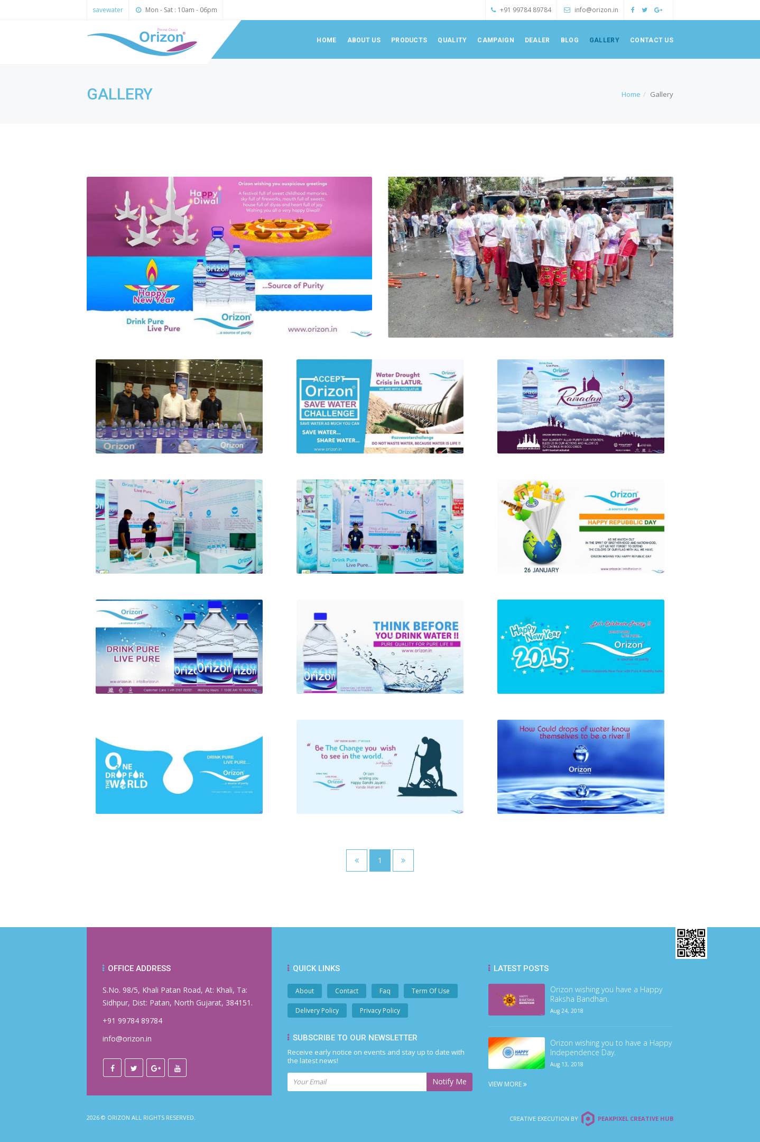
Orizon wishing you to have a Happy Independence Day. (611, 1047)
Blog (570, 40)
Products (409, 40)
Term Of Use (431, 990)
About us (364, 40)
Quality (452, 40)
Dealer (537, 40)
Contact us (651, 40)
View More (507, 1084)
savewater (107, 9)
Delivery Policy (317, 1010)
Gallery (604, 40)
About (304, 990)
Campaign (495, 40)
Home (326, 40)
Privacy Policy (380, 1010)
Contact (346, 990)
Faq (385, 990)
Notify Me (449, 1081)
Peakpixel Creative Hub (635, 1118)
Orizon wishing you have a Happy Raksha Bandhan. (606, 994)
